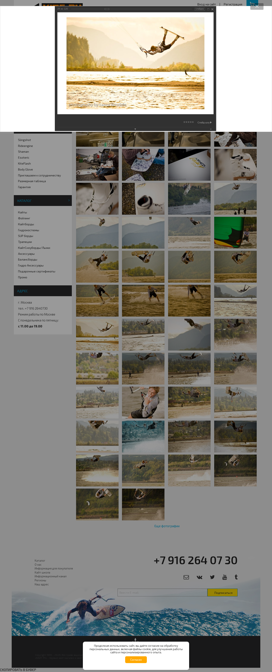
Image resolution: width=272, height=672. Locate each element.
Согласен (136, 659)
